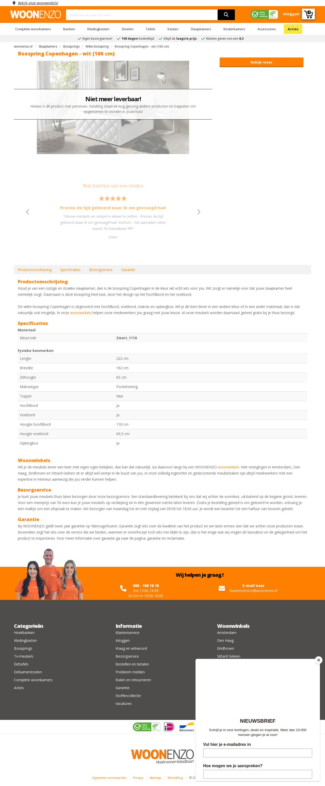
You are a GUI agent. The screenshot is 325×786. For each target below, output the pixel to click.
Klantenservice (127, 632)
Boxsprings (23, 648)
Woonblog (175, 778)
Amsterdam (226, 632)
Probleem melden (130, 672)
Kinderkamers (234, 29)
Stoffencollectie (128, 695)
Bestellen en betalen (132, 664)
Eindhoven (225, 648)
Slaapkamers (201, 29)
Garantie (128, 269)
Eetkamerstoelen (28, 672)
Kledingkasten (98, 29)
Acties (293, 29)
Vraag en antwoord (131, 648)
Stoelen (128, 29)
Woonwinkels (233, 625)
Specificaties (70, 269)
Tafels (150, 29)
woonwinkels (80, 312)
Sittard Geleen (228, 656)
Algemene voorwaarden (109, 778)
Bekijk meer (261, 62)
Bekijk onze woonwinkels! (38, 3)
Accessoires (266, 29)
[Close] (318, 660)
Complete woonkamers (33, 29)
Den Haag (225, 640)
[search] (226, 14)
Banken (69, 29)
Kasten (173, 29)
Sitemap (155, 778)
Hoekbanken (24, 632)
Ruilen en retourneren (133, 679)
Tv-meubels (23, 656)
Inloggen (123, 640)
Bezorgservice (100, 269)
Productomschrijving (35, 269)
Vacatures (124, 703)
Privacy (138, 778)
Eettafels (21, 664)
